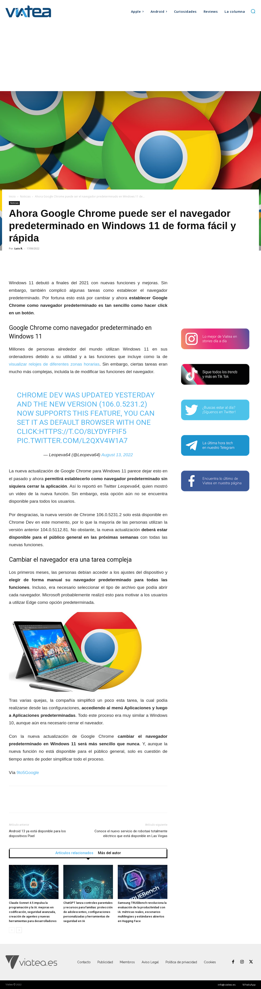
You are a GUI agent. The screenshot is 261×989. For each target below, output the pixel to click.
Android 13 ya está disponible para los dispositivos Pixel (37, 833)
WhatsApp (249, 984)
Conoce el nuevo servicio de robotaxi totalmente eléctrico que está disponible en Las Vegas (131, 833)
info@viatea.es (226, 984)
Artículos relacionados (74, 853)
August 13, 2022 (117, 454)
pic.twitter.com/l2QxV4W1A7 (72, 440)
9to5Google (28, 772)
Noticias (25, 196)
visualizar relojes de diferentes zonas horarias (54, 364)
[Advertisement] (130, 57)
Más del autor (109, 853)
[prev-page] (12, 930)
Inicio (12, 196)
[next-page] (19, 930)
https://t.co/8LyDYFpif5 (82, 431)
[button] (253, 11)
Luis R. (18, 248)
